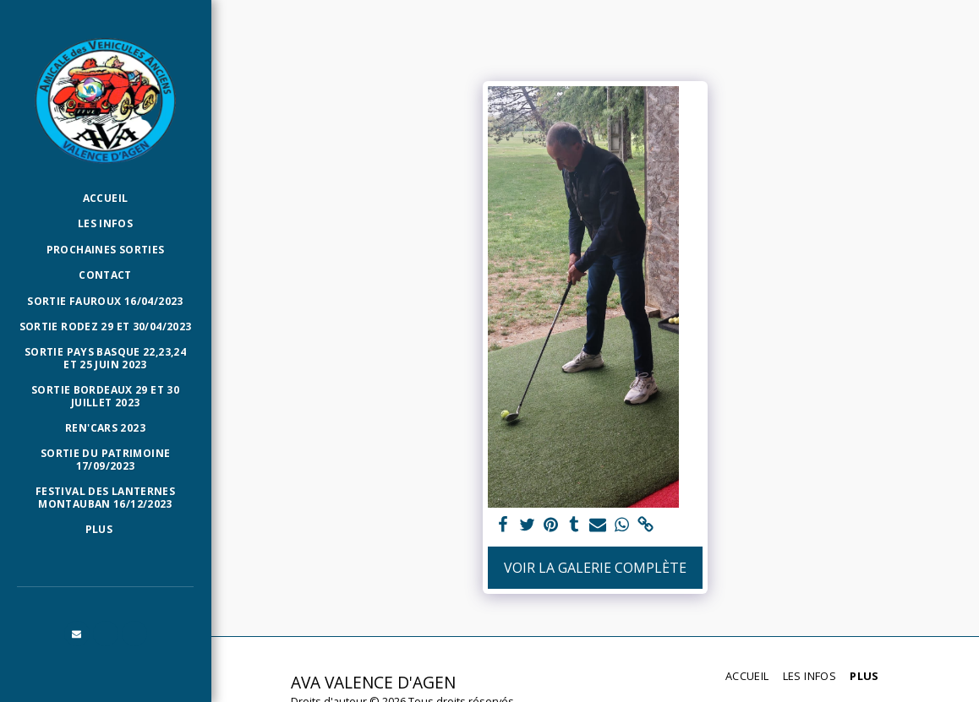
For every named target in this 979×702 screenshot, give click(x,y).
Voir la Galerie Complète (595, 567)
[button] (77, 633)
